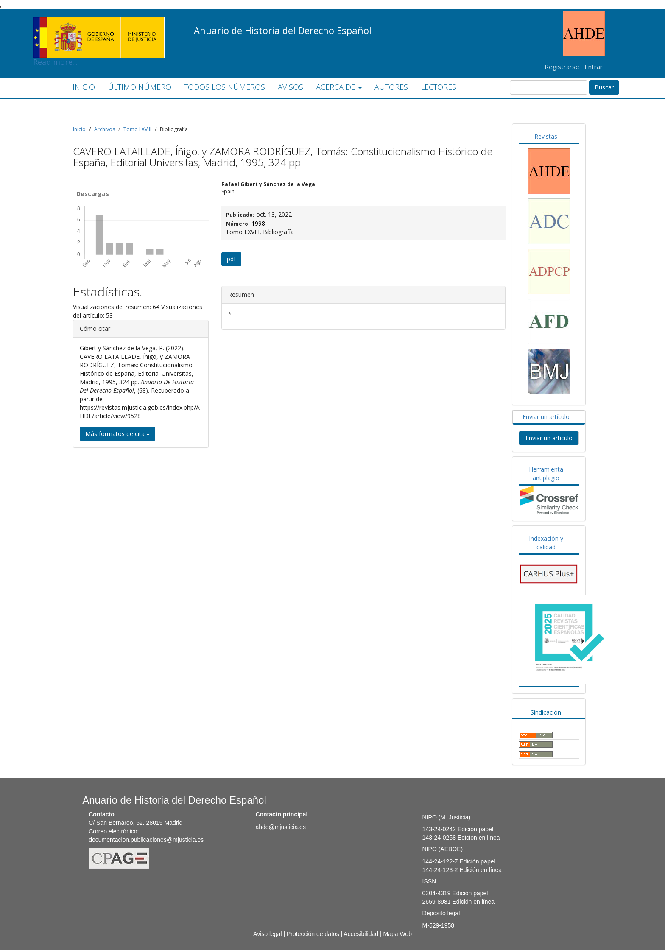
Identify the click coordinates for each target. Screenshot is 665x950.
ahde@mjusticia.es (280, 827)
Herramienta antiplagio (546, 473)
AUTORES (391, 87)
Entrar (593, 66)
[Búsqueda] (548, 87)
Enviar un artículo (546, 417)
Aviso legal (267, 933)
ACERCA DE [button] (339, 87)
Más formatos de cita (117, 434)
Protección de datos (313, 933)
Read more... (99, 23)
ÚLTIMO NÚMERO (139, 87)
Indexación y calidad (546, 542)
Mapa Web (397, 933)
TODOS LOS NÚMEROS (224, 87)
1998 (258, 223)
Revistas (545, 136)
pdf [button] (231, 259)
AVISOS (290, 87)
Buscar (604, 87)
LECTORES (438, 87)
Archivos (104, 129)
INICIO (84, 87)
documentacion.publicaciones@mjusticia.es (146, 839)
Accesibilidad (361, 933)
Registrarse (562, 66)
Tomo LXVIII (137, 129)
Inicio (79, 129)
